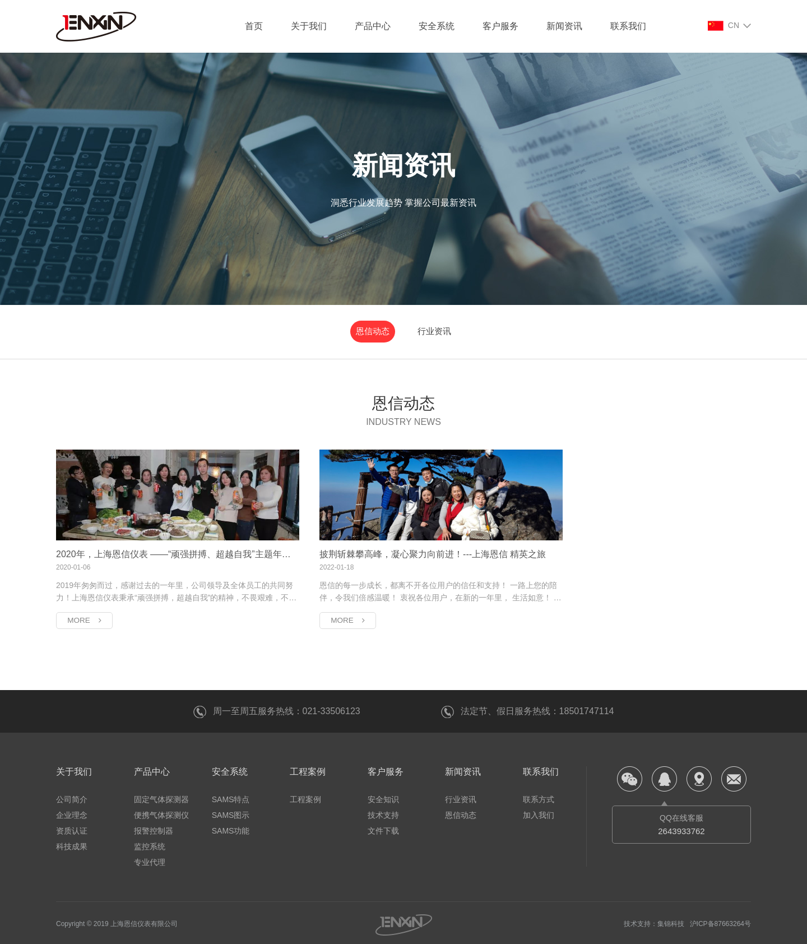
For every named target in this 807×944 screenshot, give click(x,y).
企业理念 (71, 812)
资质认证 (71, 828)
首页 (254, 26)
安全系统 (436, 26)
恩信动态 (380, 330)
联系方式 (538, 797)
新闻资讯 (564, 26)
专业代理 (149, 859)
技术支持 (383, 812)
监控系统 (149, 844)
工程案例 (308, 769)
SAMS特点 (231, 797)
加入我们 (538, 812)
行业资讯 (427, 330)
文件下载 (383, 828)
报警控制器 (153, 828)
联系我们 (628, 26)
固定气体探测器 (161, 797)
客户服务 (500, 26)
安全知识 (383, 797)
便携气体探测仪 (161, 812)
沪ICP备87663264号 (720, 922)
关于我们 (309, 26)
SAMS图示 (231, 812)
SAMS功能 (231, 828)
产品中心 (373, 26)
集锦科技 (670, 922)
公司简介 (71, 797)
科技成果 (71, 844)
